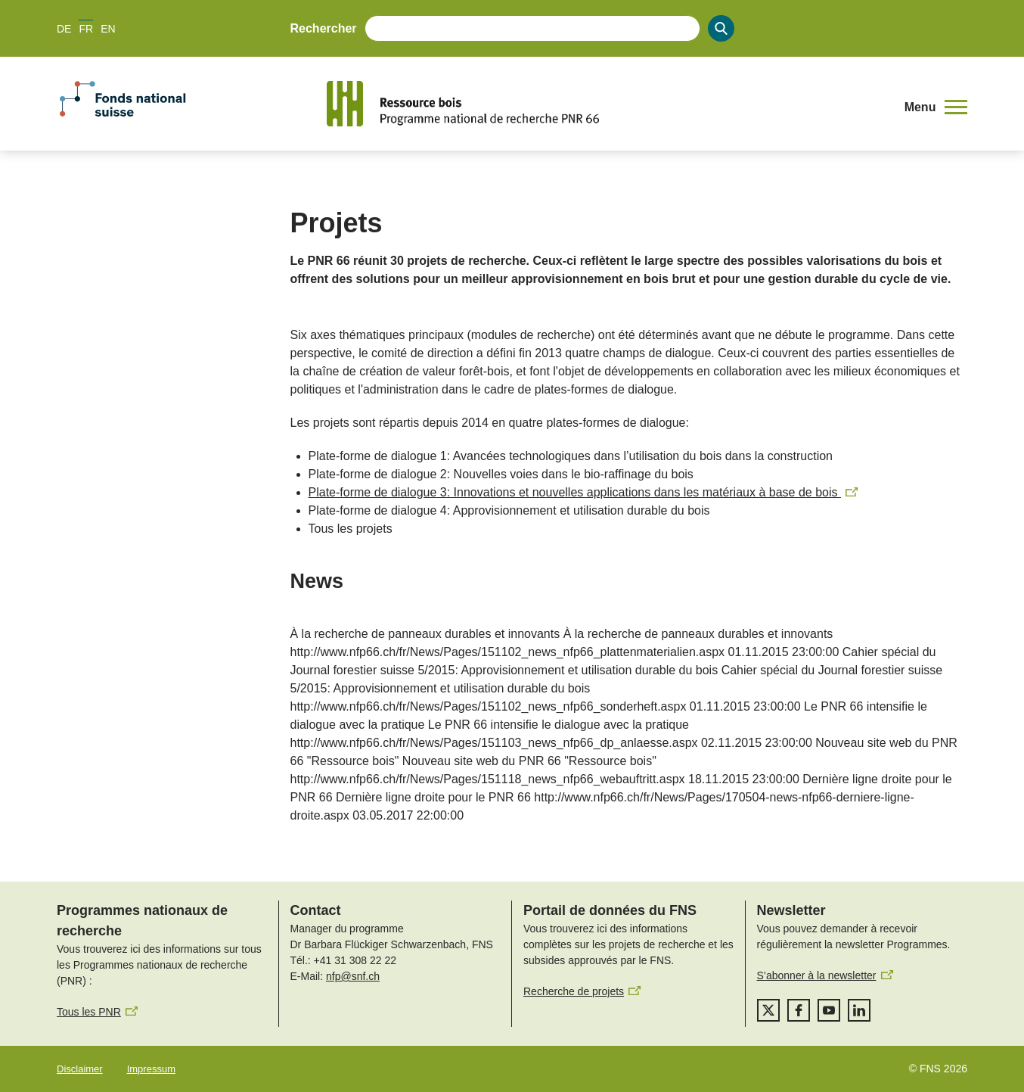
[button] (936, 107)
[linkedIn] (859, 1010)
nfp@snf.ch (353, 976)
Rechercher (323, 28)
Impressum (151, 1069)
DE (64, 29)
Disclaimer (80, 1069)
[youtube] (829, 1010)
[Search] (721, 28)
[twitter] (768, 1010)
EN (108, 29)
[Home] (606, 103)
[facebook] (798, 1010)
